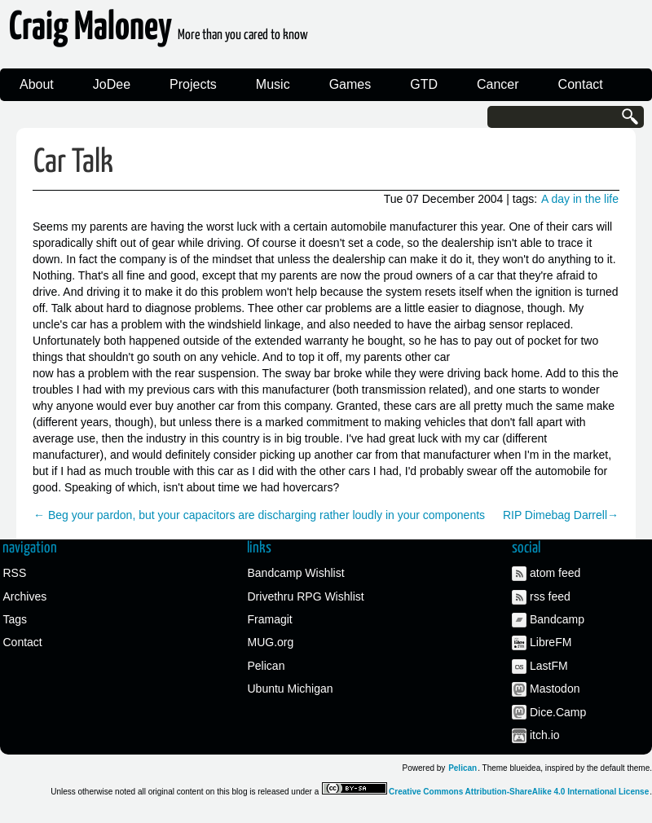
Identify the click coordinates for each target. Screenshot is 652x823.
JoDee (111, 84)
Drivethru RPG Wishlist (306, 596)
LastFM (549, 665)
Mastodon (554, 688)
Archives (25, 596)
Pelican (266, 665)
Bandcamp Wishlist (296, 572)
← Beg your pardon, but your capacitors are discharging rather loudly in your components (259, 515)
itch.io (545, 735)
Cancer (498, 84)
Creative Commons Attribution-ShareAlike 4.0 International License (519, 791)
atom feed (555, 572)
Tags (15, 619)
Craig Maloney (158, 32)
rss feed (550, 596)
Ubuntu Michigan (290, 688)
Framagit (270, 619)
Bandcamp (557, 619)
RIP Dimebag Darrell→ (561, 515)
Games (350, 84)
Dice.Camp (558, 712)
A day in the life (580, 198)
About (37, 84)
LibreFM (550, 642)
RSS (15, 572)
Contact (580, 84)
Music (273, 84)
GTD (424, 84)
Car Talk (73, 162)
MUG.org (271, 642)
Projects (193, 84)
